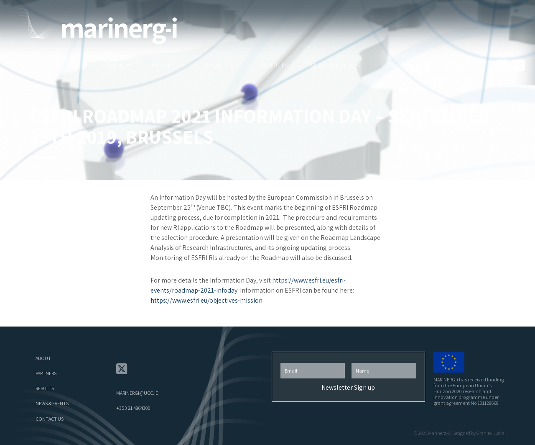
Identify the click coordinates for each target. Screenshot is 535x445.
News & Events (335, 65)
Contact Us (402, 65)
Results (274, 65)
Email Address (312, 360)
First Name (384, 360)
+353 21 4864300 (133, 408)
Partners (168, 65)
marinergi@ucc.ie (137, 393)
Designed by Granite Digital (479, 433)
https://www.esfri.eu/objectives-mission (206, 300)
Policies (459, 65)
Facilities (222, 65)
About (113, 65)
